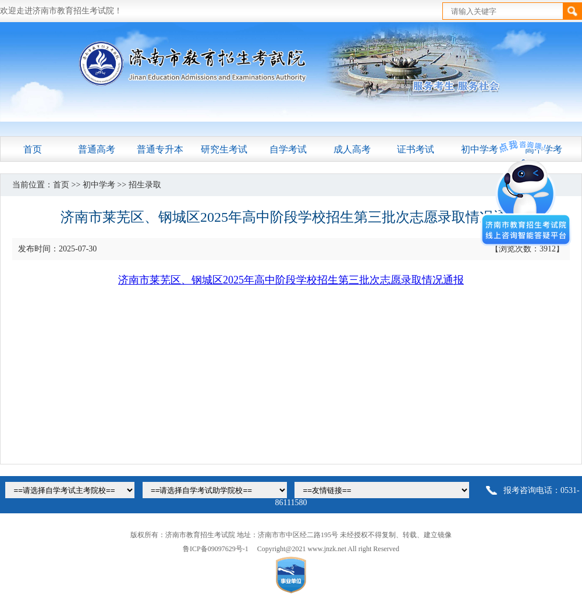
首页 (32, 149)
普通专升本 (160, 149)
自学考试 (288, 149)
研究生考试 (224, 149)
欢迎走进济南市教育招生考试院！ (61, 10)
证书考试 (415, 149)
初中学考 (99, 184)
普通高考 (96, 149)
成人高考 (352, 149)
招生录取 (145, 184)
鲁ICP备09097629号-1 (216, 549)
